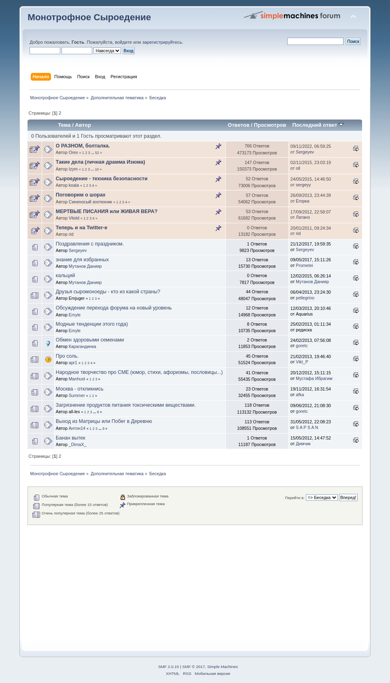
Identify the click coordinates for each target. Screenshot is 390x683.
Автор (83, 125)
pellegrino (305, 297)
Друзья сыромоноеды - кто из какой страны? (108, 292)
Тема (64, 125)
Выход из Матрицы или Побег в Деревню (104, 421)
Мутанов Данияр (85, 266)
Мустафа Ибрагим (314, 378)
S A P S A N (307, 427)
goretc (301, 345)
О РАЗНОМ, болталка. (83, 146)
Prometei (304, 265)
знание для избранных (82, 260)
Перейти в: (295, 497)
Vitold (74, 218)
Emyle (75, 314)
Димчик (303, 443)
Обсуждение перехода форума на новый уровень (114, 308)
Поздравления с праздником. (90, 244)
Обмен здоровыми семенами (90, 340)
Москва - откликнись (80, 389)
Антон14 (77, 428)
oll (298, 168)
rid (71, 234)
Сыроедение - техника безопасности (102, 178)
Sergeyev (305, 151)
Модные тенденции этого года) (92, 324)
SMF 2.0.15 (168, 666)
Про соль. (67, 356)
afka (300, 394)
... (93, 153)
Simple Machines (222, 666)
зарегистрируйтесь (162, 42)
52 (97, 153)
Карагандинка (82, 346)
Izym (73, 168)
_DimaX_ (78, 444)
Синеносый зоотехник (90, 201)
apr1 (73, 362)
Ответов (239, 125)
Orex (73, 152)
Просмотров (270, 125)
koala (74, 185)
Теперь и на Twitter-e (81, 228)
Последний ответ (317, 125)
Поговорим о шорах (81, 195)
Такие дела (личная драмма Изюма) (100, 162)
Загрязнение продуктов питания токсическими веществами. (126, 405)
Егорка (302, 200)
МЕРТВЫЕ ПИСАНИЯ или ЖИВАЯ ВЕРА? (106, 211)
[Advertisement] (195, 581)
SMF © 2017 (193, 666)
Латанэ (303, 217)
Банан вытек (70, 438)
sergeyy (303, 184)
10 (97, 169)
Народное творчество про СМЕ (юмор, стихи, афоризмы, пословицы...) (139, 372)
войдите (123, 42)
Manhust (77, 378)
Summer (77, 395)
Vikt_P (302, 361)
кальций (65, 275)
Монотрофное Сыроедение (89, 17)
